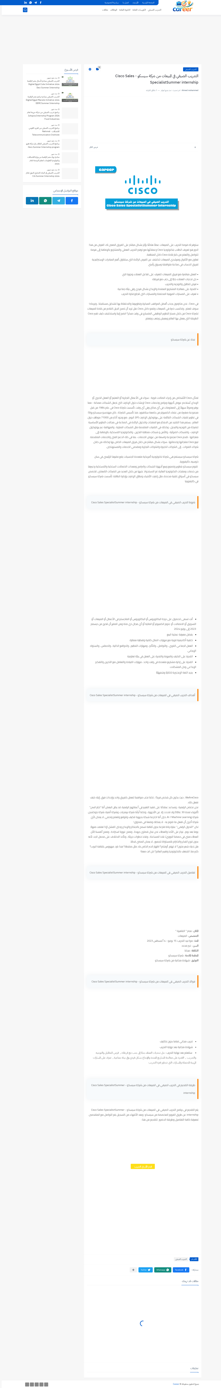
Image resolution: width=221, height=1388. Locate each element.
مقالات (103, 9)
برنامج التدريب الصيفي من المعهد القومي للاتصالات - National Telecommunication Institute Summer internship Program (42, 132)
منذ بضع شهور (50, 78)
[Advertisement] (110, 41)
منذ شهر (52, 94)
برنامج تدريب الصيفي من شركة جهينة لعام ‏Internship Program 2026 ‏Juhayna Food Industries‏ (41, 116)
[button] (179, 1269)
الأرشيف (134, 2)
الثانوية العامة (123, 9)
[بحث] (23, 10)
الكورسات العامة (137, 9)
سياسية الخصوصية (110, 2)
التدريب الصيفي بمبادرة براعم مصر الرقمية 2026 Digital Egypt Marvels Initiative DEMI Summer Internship (41, 100)
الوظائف (112, 9)
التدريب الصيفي (153, 9)
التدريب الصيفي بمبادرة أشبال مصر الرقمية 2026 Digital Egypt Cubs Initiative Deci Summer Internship (42, 84)
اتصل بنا (124, 2)
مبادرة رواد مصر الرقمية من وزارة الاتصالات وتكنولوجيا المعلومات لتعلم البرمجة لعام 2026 (42, 160)
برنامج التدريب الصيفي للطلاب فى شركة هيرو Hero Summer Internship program (41, 145)
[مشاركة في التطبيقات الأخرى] (131, 1269)
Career (174, 1384)
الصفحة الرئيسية (147, 2)
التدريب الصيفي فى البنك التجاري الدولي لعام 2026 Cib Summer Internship (41, 174)
